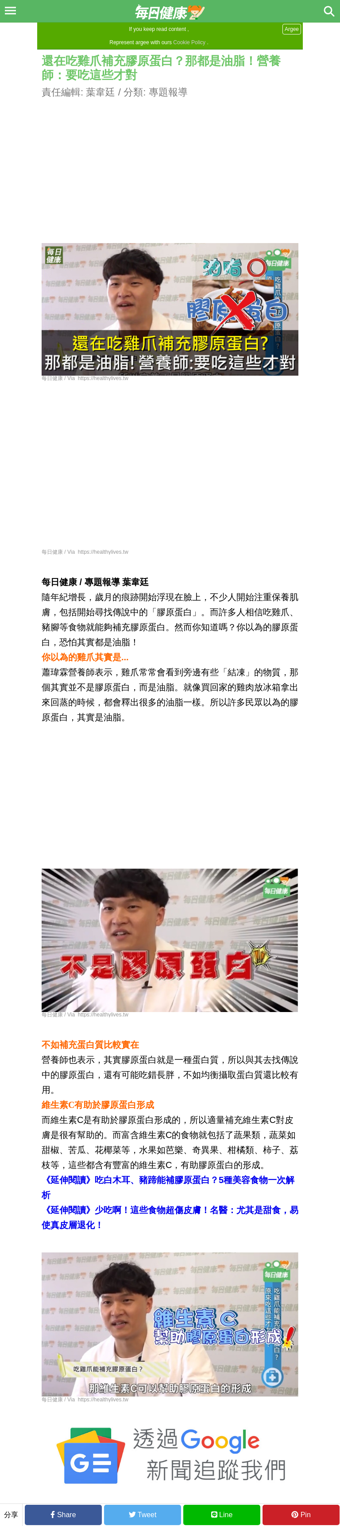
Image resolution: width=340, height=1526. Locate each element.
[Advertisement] (170, 161)
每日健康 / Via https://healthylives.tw (85, 378)
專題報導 (168, 92)
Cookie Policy (189, 42)
